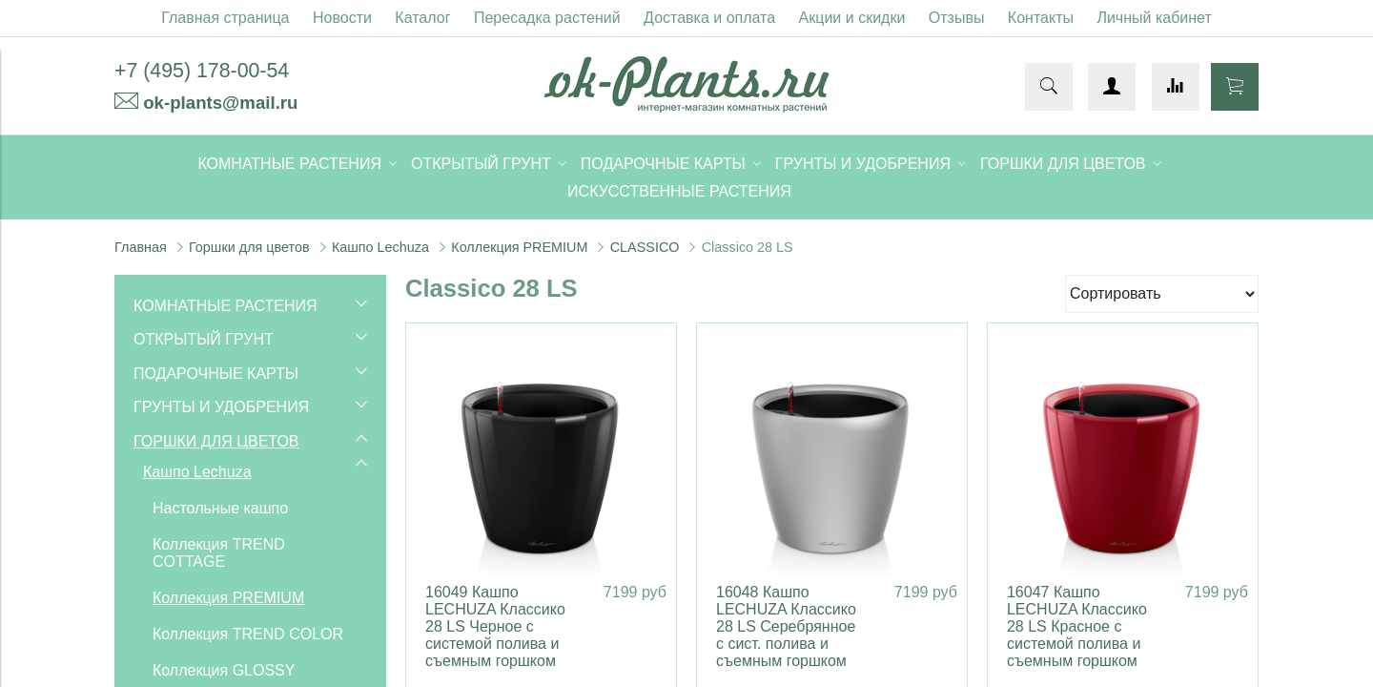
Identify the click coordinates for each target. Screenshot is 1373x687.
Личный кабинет (1153, 18)
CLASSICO (645, 247)
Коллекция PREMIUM (519, 247)
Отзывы (957, 18)
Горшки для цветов (249, 247)
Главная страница (225, 18)
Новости (342, 18)
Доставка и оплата (709, 18)
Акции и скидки (852, 18)
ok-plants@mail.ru (220, 103)
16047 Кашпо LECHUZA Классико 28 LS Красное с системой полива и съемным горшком (1077, 626)
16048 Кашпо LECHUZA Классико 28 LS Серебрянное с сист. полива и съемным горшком (786, 626)
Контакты (1041, 18)
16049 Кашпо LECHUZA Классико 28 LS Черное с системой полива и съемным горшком (495, 626)
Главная (140, 247)
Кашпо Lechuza (380, 247)
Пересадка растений (547, 18)
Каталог (422, 18)
